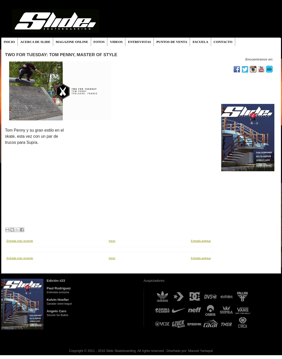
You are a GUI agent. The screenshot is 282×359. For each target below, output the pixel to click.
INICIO (9, 42)
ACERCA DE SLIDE (35, 42)
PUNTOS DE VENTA (171, 42)
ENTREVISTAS (139, 42)
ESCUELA (200, 42)
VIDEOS (116, 42)
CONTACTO (223, 42)
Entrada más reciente (20, 240)
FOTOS (99, 42)
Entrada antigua (201, 240)
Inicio (112, 240)
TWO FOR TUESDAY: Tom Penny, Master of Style (61, 54)
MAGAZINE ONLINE (72, 42)
